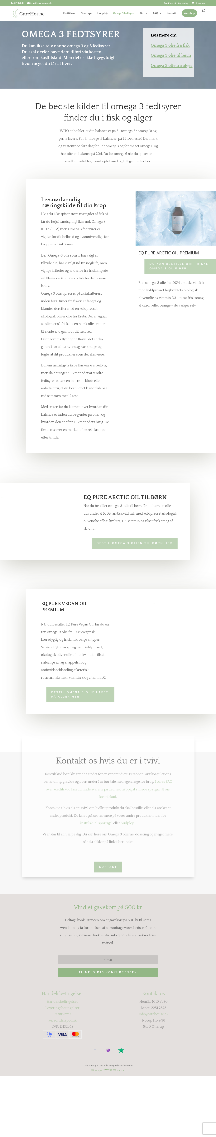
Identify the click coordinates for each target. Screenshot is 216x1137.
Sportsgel (86, 13)
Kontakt (171, 13)
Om (142, 13)
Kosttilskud (69, 13)
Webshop (189, 13)
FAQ (155, 13)
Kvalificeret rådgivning (176, 3)
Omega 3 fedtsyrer (124, 13)
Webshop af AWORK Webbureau (108, 1114)
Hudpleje (102, 13)
